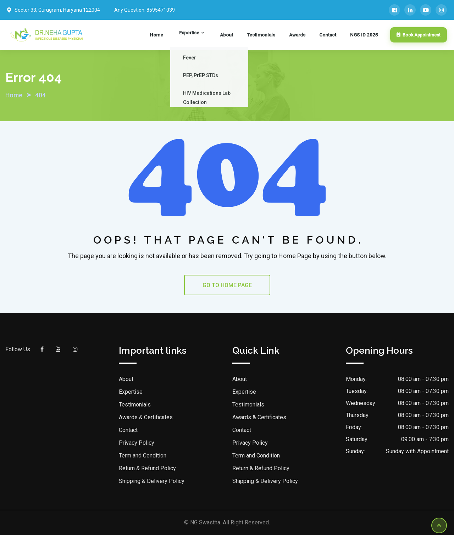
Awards (305, 35)
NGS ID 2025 (363, 35)
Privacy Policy (136, 442)
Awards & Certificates (146, 417)
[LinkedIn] (410, 10)
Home (185, 35)
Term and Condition (142, 455)
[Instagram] (441, 10)
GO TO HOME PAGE (227, 285)
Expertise (211, 35)
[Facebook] (394, 10)
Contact (331, 35)
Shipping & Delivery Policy (151, 481)
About (242, 35)
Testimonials (273, 35)
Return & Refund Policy (147, 468)
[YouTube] (425, 10)
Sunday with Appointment (417, 451)
